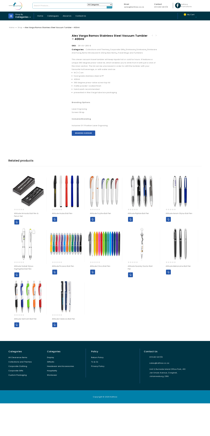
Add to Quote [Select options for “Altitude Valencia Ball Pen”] (54, 357)
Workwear (52, 407)
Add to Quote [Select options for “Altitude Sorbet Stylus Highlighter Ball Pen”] (16, 307)
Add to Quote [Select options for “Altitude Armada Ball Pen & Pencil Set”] (16, 254)
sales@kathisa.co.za (134, 7)
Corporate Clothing (17, 399)
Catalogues (53, 16)
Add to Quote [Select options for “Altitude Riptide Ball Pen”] (130, 252)
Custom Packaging (17, 407)
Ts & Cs (94, 394)
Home (40, 16)
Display (50, 390)
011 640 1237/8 (161, 7)
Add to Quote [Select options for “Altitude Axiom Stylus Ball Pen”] (168, 252)
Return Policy (97, 390)
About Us (67, 16)
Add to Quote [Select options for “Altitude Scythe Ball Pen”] (92, 252)
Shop (20, 27)
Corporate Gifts (117, 49)
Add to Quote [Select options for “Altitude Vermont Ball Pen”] (16, 357)
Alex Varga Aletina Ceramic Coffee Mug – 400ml (152, 35)
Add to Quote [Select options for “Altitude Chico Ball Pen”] (92, 304)
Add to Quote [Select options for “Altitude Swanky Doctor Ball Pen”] (130, 307)
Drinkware (131, 49)
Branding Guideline (83, 133)
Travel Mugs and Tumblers (130, 53)
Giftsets (50, 394)
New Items (112, 53)
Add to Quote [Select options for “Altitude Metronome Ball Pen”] (168, 304)
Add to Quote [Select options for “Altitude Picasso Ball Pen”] (54, 304)
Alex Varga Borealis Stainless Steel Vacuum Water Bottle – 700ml (155, 35)
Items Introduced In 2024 (94, 53)
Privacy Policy (97, 399)
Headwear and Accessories (60, 399)
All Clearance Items (17, 390)
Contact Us (80, 16)
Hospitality (52, 403)
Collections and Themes (97, 49)
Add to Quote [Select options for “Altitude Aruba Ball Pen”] (54, 252)
